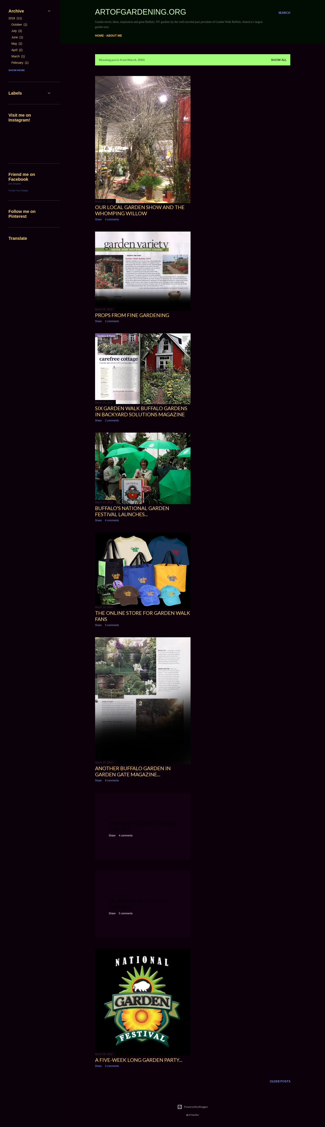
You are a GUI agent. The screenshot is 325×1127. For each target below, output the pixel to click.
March (18, 56)
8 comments (112, 780)
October (19, 24)
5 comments (112, 625)
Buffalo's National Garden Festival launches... (132, 511)
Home (99, 35)
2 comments (112, 321)
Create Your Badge (18, 190)
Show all (278, 60)
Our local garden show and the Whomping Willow (140, 210)
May (16, 43)
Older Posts (280, 1081)
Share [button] (98, 219)
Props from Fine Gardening (132, 315)
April (17, 50)
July (16, 31)
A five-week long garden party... (138, 1060)
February (20, 62)
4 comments (112, 219)
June (17, 37)
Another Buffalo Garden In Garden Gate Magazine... (133, 771)
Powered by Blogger (192, 1106)
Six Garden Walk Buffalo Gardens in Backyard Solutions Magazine (141, 411)
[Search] (284, 13)
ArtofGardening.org (140, 12)
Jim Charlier (14, 183)
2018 (15, 18)
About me (114, 35)
